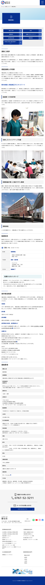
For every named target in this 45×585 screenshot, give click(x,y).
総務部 (25, 557)
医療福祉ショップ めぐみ (7, 554)
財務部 (25, 559)
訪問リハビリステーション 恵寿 (8, 545)
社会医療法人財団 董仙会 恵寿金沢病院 (10, 534)
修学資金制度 (11, 38)
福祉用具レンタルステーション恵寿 (30, 539)
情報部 (25, 563)
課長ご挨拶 (11, 30)
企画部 (25, 561)
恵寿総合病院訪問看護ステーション (9, 541)
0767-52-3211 (24, 498)
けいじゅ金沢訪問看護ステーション (9, 543)
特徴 (31, 30)
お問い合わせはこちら (22, 509)
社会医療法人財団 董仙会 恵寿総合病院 (10, 532)
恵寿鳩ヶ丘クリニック (6, 539)
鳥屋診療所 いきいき (6, 535)
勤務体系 (11, 34)
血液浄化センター (5, 537)
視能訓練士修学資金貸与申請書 (8, 341)
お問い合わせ (27, 521)
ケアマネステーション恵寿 (28, 535)
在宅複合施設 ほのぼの (27, 537)
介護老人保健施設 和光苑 (28, 532)
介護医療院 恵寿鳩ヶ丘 (27, 534)
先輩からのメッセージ (30, 34)
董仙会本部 (27, 555)
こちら (7, 386)
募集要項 (31, 38)
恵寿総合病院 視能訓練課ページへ (10, 42)
